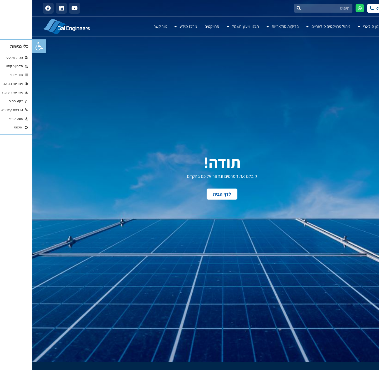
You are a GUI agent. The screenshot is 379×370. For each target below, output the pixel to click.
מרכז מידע (153, 26)
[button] (7, 46)
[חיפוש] (266, 8)
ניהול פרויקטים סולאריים (296, 26)
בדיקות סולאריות (250, 26)
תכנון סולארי (338, 26)
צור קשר (127, 26)
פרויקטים (179, 26)
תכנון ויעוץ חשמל (210, 26)
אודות (363, 26)
